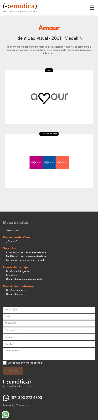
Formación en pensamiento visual (25, 260)
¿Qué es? (11, 241)
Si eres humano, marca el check (25, 363)
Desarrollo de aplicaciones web (24, 279)
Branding (11, 275)
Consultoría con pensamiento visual (26, 252)
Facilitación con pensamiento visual (26, 256)
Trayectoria (12, 230)
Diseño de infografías (18, 271)
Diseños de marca (16, 290)
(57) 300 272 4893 (26, 398)
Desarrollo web (14, 294)
